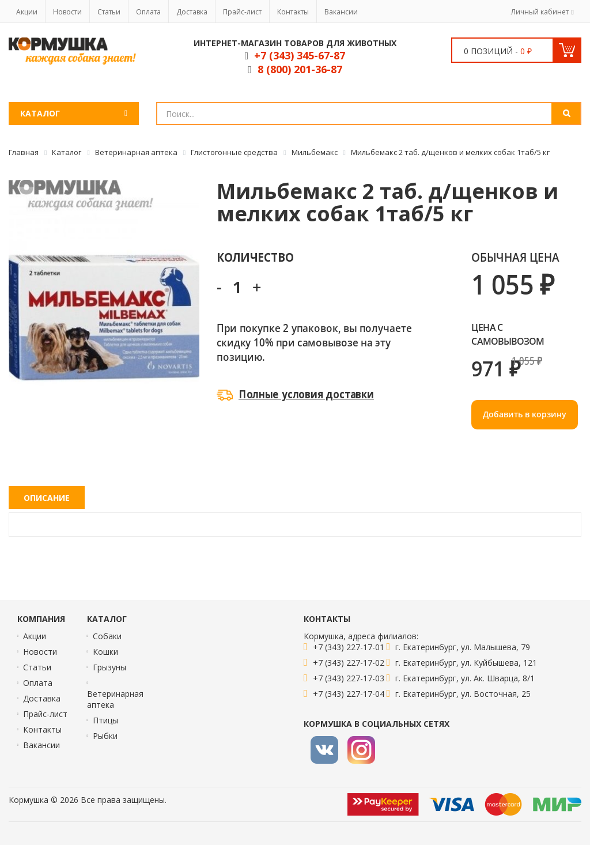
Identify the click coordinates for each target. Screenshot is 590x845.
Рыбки (105, 735)
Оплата (148, 12)
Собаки (107, 636)
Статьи (108, 12)
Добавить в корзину (524, 414)
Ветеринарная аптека (115, 699)
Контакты (293, 12)
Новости (67, 12)
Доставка (191, 12)
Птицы (105, 720)
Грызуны (109, 667)
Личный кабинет (540, 12)
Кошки (105, 651)
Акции (26, 12)
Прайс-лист (242, 12)
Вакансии (341, 12)
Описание (47, 497)
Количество (255, 256)
